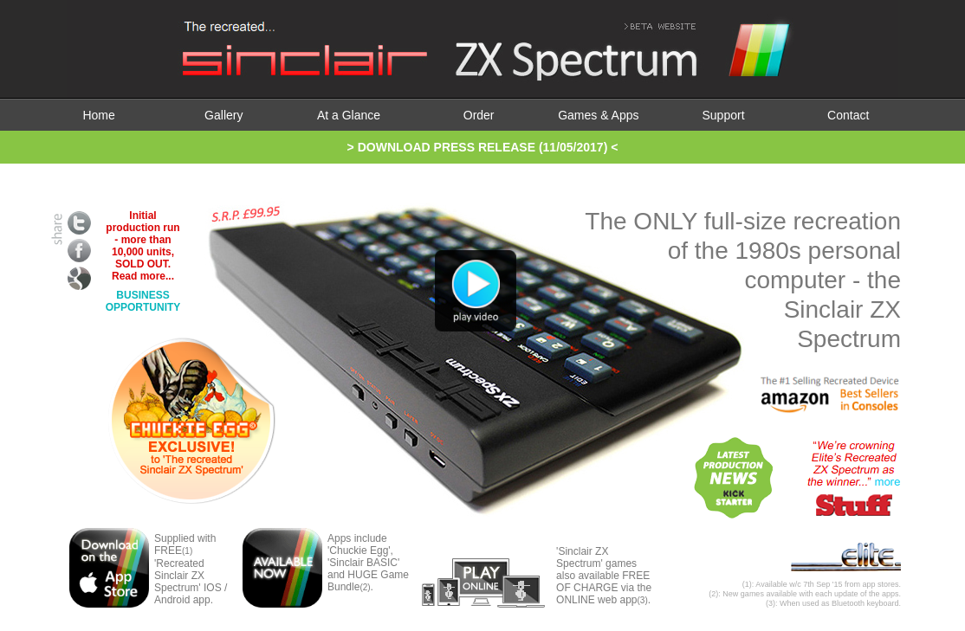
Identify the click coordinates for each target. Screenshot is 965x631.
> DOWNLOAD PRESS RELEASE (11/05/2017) (477, 147)
